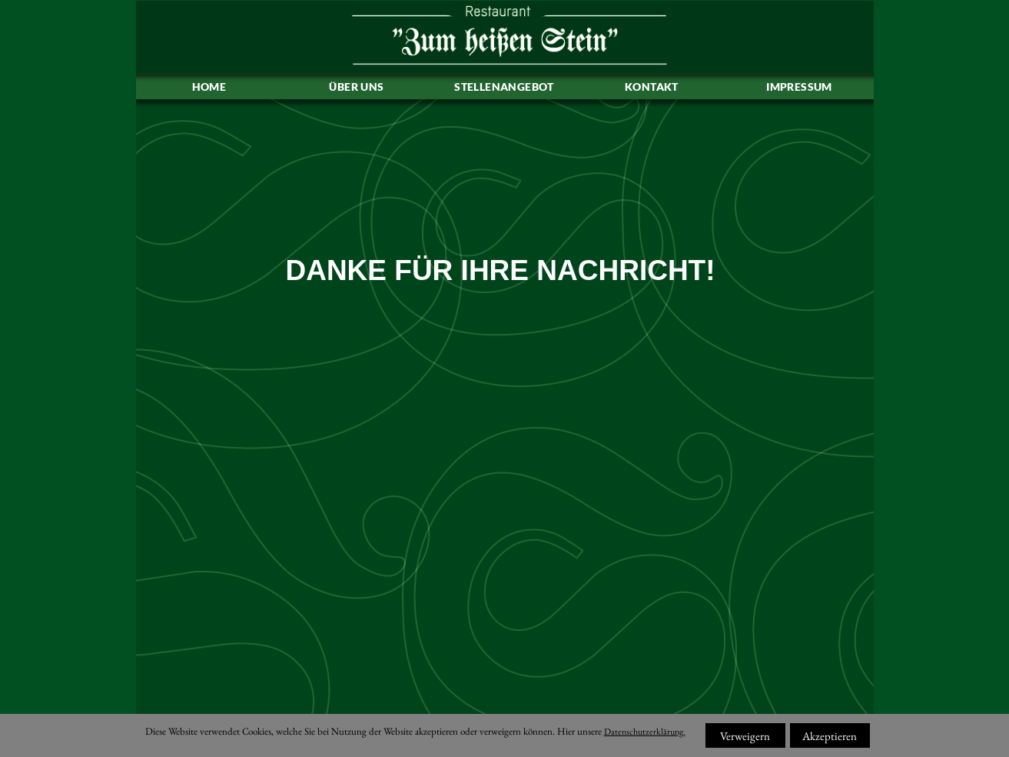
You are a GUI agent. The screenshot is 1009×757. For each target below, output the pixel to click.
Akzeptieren (829, 736)
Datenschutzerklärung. (644, 731)
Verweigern (745, 736)
